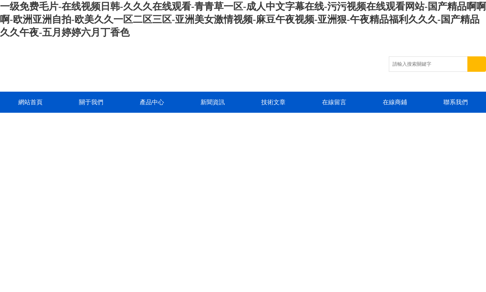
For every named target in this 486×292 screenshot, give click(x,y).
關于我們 (91, 102)
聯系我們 (455, 102)
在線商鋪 (395, 102)
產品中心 (152, 102)
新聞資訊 (212, 102)
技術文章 (273, 102)
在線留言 (334, 102)
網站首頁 (30, 102)
